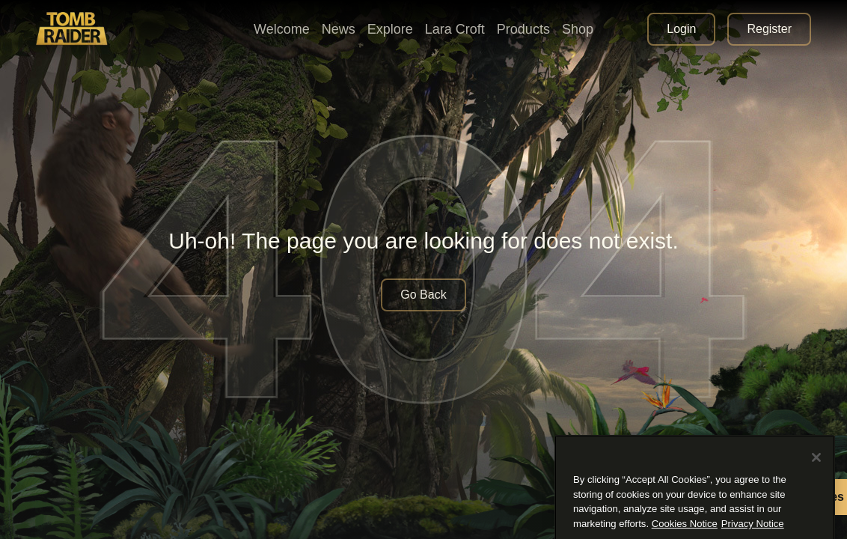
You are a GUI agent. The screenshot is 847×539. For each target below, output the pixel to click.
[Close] (816, 503)
